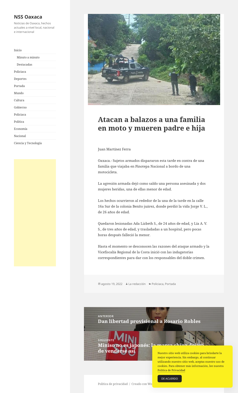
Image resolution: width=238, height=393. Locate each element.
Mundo (19, 93)
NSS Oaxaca (28, 16)
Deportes (20, 79)
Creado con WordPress (147, 384)
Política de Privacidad (171, 370)
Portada (19, 86)
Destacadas (24, 64)
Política (19, 122)
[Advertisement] (35, 212)
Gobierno (20, 107)
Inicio (18, 50)
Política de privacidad (113, 384)
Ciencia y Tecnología (28, 143)
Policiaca (20, 72)
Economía (20, 129)
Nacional (20, 136)
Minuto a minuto (28, 57)
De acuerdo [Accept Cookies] (169, 378)
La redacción (137, 284)
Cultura (19, 100)
